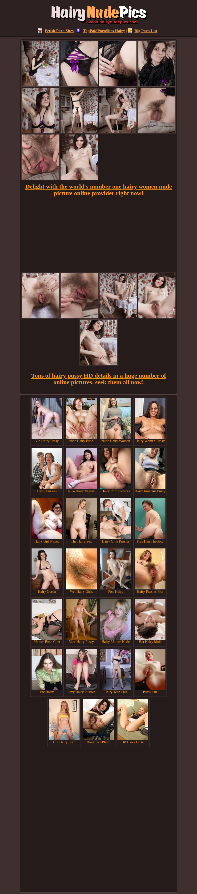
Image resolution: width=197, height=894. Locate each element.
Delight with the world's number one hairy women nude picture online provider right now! (98, 189)
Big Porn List (142, 30)
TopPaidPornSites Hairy (100, 30)
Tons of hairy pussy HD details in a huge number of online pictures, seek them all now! (98, 379)
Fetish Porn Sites (56, 30)
